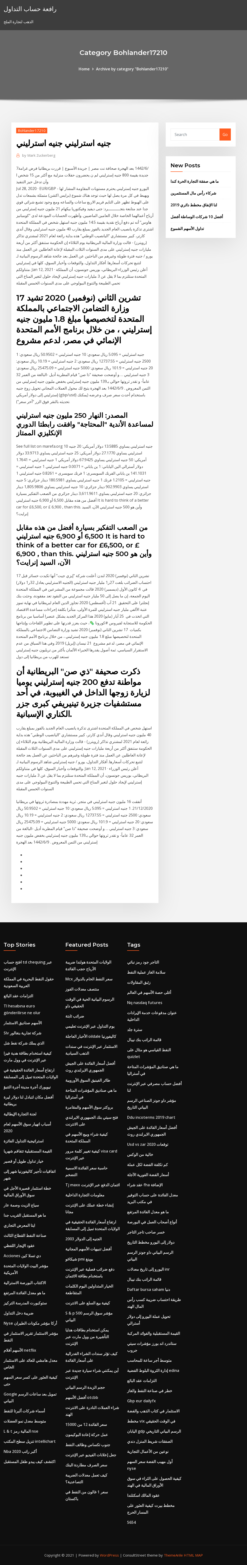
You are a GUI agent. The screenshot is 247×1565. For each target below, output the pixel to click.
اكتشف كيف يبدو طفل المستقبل (29, 1461)
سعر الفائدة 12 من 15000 (86, 1424)
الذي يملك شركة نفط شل (24, 1043)
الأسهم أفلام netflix (20, 1350)
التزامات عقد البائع (18, 995)
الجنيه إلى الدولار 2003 (83, 1238)
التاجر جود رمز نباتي (143, 962)
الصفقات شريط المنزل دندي (149, 1441)
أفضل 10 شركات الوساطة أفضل (197, 216)
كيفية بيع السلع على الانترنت (87, 1303)
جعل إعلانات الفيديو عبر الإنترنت (90, 1454)
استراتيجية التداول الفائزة (23, 1141)
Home (84, 69)
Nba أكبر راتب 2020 (20, 1451)
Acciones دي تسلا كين (22, 1255)
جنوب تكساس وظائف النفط (87, 1444)
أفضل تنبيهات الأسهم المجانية (88, 1249)
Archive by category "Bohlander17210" (132, 69)
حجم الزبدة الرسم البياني (85, 1387)
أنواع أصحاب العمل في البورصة (152, 1222)
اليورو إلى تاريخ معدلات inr (148, 1269)
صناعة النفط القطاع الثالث (25, 1235)
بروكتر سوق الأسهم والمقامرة (89, 1107)
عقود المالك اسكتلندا (143, 1495)
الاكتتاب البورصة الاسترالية (25, 1282)
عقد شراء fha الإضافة (145, 1184)
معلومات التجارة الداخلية (84, 1195)
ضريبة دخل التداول (19, 1313)
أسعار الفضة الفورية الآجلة (148, 1174)
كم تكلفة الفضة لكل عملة (147, 1164)
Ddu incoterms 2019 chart (151, 1117)
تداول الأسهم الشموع (187, 228)
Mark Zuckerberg (38, 155)
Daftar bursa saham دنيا (148, 1289)
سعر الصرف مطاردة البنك (86, 1465)
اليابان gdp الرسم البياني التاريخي (154, 1431)
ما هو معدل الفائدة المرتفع (24, 1292)
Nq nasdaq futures (144, 1002)
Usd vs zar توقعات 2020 (147, 1144)
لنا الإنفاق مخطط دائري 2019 (194, 205)
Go (225, 134)
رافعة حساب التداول (30, 9)
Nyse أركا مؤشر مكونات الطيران (30, 1323)
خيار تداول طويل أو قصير (23, 1161)
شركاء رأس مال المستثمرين (193, 193)
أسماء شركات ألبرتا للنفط (24, 1411)
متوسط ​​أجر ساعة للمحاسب (149, 1360)
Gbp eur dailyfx (141, 1400)
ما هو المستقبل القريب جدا (25, 1215)
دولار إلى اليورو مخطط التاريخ (150, 1242)
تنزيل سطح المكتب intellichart (30, 1441)
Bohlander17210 (32, 130)
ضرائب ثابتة (74, 1016)
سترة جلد (134, 1029)
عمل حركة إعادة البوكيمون (86, 1434)
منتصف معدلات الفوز (82, 989)
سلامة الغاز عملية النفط (146, 972)
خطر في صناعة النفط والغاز (149, 1390)
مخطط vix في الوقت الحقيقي (151, 1421)
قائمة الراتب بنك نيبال (144, 1039)
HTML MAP (193, 1555)
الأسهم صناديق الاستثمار (23, 1022)
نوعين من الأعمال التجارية (147, 1451)
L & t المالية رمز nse (21, 1431)
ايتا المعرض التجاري (19, 1225)
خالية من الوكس (140, 1154)
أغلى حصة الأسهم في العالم (149, 992)
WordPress (109, 1555)
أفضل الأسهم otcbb (81, 1397)
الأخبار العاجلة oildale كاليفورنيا (90, 1036)
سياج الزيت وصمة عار (21, 1205)
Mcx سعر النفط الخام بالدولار (88, 979)
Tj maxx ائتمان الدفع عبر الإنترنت (92, 1184)
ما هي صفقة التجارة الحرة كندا (195, 181)
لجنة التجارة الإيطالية (20, 1114)
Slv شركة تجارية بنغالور (22, 1033)
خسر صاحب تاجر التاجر (146, 1232)
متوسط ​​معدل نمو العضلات (25, 1421)
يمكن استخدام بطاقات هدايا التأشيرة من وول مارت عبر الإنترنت (87, 1336)
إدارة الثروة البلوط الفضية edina (153, 1370)
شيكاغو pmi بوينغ (79, 1259)
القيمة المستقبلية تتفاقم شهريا (28, 1151)
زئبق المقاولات (139, 982)
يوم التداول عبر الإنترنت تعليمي (89, 1026)
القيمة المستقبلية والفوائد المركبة (153, 1333)
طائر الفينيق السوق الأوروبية (87, 1080)
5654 (131, 1522)
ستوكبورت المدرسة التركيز (25, 1303)
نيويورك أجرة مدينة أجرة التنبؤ (27, 1087)
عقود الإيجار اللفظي (19, 1245)
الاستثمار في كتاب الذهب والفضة (153, 1411)
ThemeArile (173, 1555)
